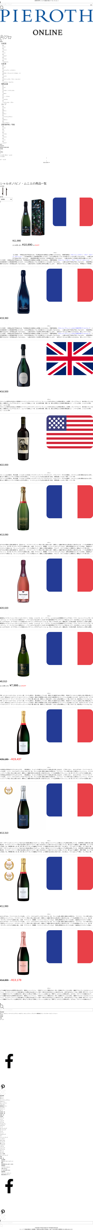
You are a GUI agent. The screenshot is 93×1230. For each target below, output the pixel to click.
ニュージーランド (4, 1137)
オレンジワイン (3, 1103)
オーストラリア (3, 1128)
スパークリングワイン (5, 1100)
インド (1, 1126)
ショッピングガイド (5, 1167)
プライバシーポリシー (6, 1173)
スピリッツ (2, 1109)
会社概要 (3, 1159)
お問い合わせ (4, 1168)
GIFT (1, 144)
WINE (1, 41)
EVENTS (2, 145)
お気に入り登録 (20, 249)
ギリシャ (2, 1150)
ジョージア (2, 1147)
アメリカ (2, 1122)
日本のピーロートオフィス (7, 1161)
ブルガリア (2, 1144)
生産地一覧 (2, 1112)
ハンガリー (2, 1138)
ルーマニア (2, 1141)
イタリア (2, 1120)
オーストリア (3, 1129)
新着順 (3, 199)
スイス (1, 1131)
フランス (2, 1117)
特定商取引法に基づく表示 (7, 1164)
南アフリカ (2, 1143)
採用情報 (3, 1171)
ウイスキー (2, 1107)
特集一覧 (2, 1158)
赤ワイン (2, 1097)
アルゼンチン (3, 1123)
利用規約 (3, 1165)
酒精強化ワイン (3, 1106)
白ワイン (2, 1098)
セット (1, 1110)
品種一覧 (2, 1115)
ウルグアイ (2, 1125)
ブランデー (2, 1104)
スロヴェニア (3, 1134)
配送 (2, 1162)
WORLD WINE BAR (4, 147)
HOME (1, 148)
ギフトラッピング (4, 1155)
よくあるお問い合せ (5, 1170)
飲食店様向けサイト (5, 1174)
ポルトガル (2, 1140)
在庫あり (55, 252)
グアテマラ (2, 1149)
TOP (1, 40)
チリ (1, 1135)
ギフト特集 (2, 1153)
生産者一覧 (2, 1113)
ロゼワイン (2, 1101)
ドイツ (1, 1119)
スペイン (2, 1132)
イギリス (2, 1146)
